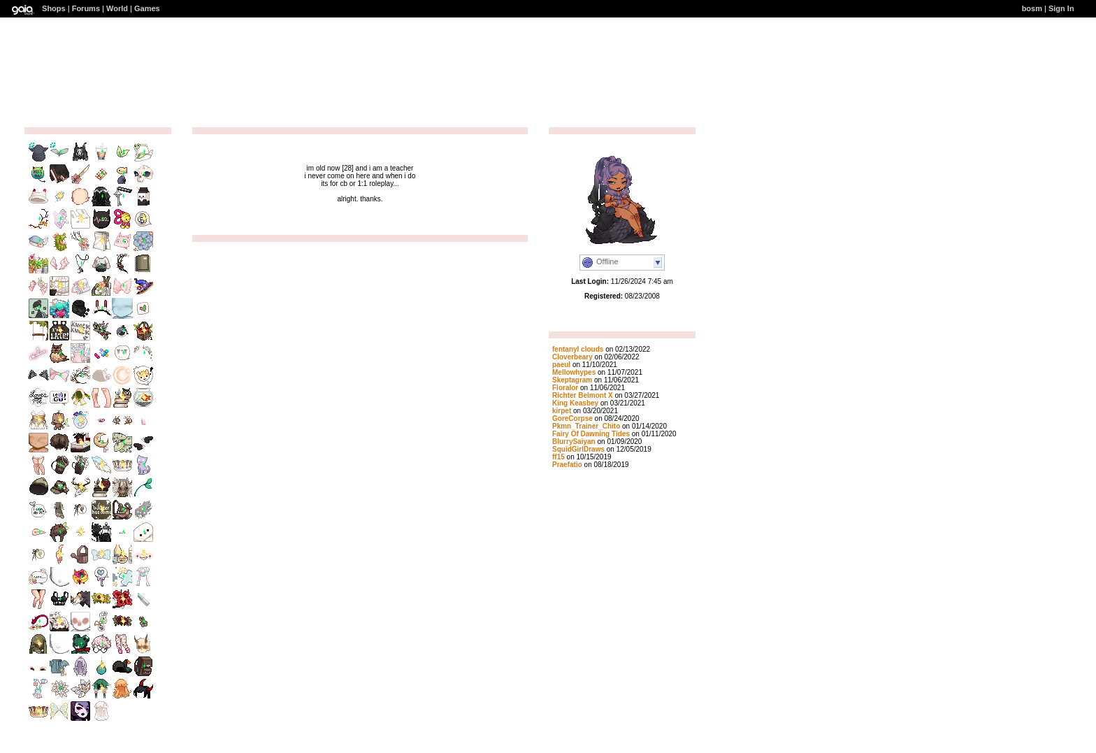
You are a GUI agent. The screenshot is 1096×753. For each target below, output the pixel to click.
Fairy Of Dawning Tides (591, 434)
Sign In (1061, 8)
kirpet (561, 411)
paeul (561, 364)
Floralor (565, 388)
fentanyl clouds (577, 349)
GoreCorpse (572, 418)
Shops (54, 8)
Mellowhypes (574, 372)
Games (147, 8)
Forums (86, 8)
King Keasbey (576, 403)
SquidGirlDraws (578, 449)
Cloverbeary (572, 357)
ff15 (558, 457)
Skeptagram (572, 380)
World (117, 8)
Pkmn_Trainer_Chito (586, 426)
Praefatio (567, 464)
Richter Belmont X (582, 395)
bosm (1032, 8)
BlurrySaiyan (574, 441)
